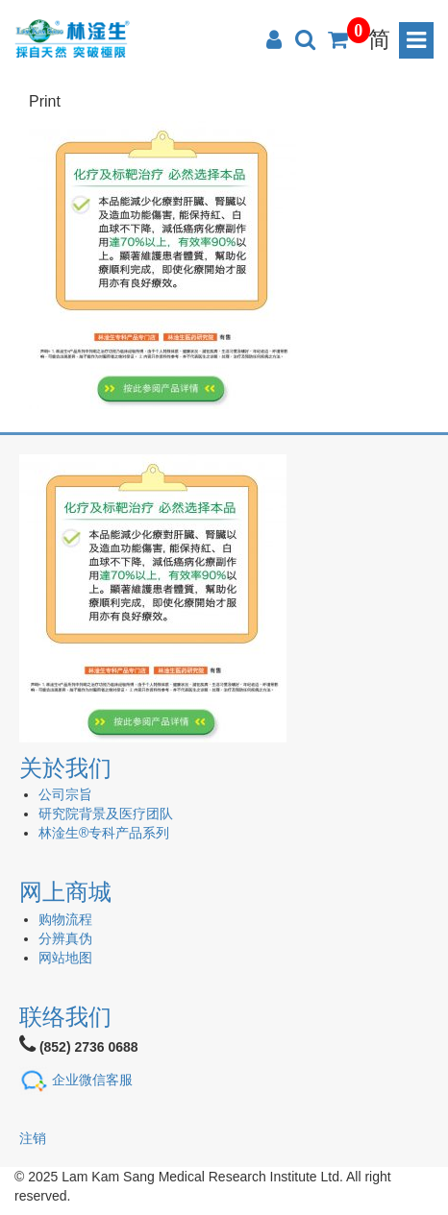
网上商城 (65, 892)
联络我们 (65, 1017)
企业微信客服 (92, 1079)
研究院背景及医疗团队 (105, 813)
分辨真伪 (65, 938)
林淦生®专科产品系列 (103, 832)
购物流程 (65, 919)
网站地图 (65, 957)
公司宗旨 (65, 794)
